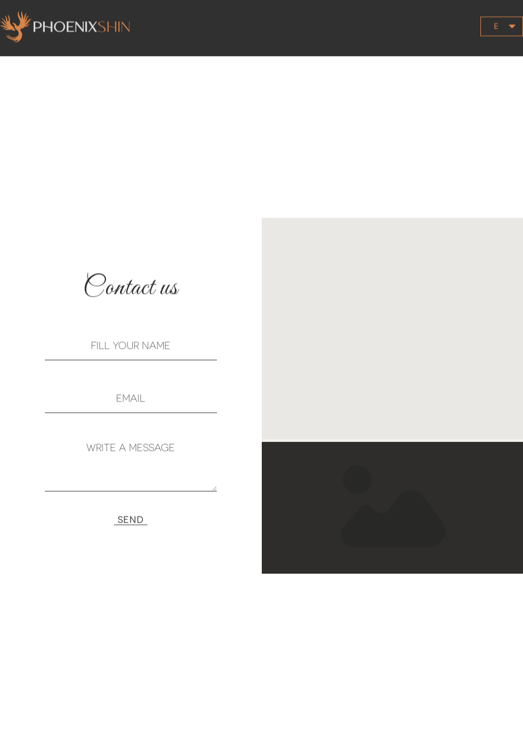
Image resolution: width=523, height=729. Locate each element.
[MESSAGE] (131, 473)
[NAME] (131, 355)
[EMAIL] (131, 408)
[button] (429, 15)
